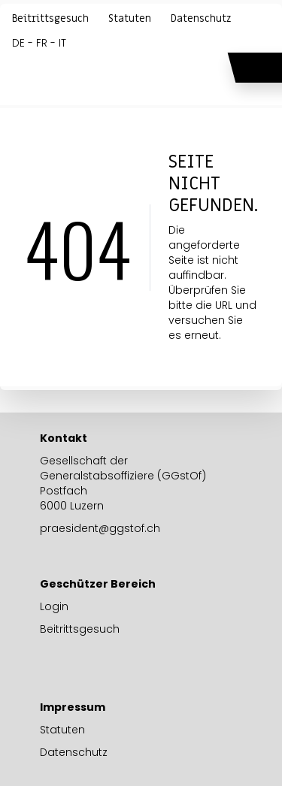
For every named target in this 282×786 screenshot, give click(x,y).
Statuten (129, 19)
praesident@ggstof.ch (100, 528)
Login (54, 606)
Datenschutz (201, 19)
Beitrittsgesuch (50, 19)
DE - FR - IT (39, 43)
